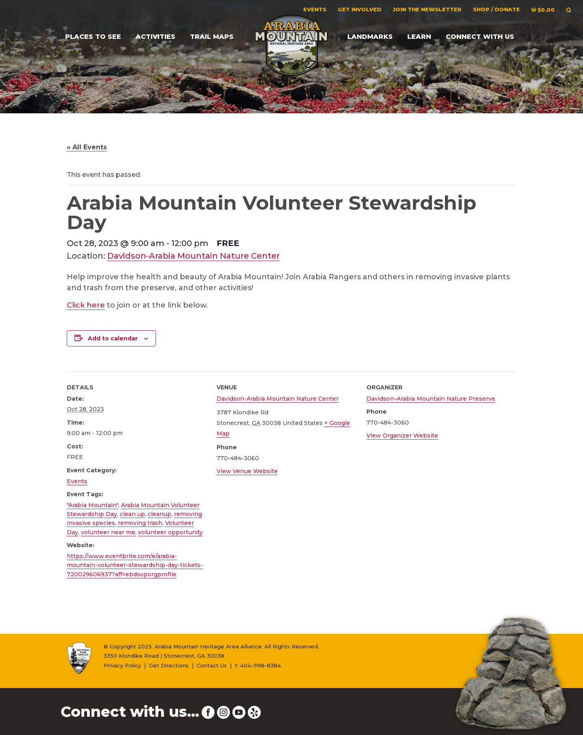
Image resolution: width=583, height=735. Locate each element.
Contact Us (212, 665)
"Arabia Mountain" (92, 505)
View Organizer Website (402, 435)
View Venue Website (247, 471)
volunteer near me (108, 532)
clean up (132, 514)
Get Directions (169, 665)
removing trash (140, 523)
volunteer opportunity (170, 532)
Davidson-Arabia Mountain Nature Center (193, 256)
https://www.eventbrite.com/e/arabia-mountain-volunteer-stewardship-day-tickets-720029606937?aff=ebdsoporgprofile (135, 565)
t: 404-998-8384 (258, 665)
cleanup (159, 514)
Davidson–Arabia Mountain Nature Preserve (430, 398)
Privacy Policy (122, 665)
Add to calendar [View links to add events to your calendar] (113, 338)
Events (77, 481)
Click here (86, 305)
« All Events (87, 147)
